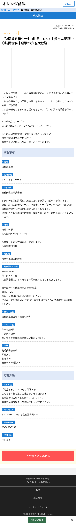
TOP (38, 490)
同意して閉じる (37, 519)
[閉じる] (72, 520)
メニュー (69, 4)
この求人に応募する (38, 456)
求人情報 (38, 497)
